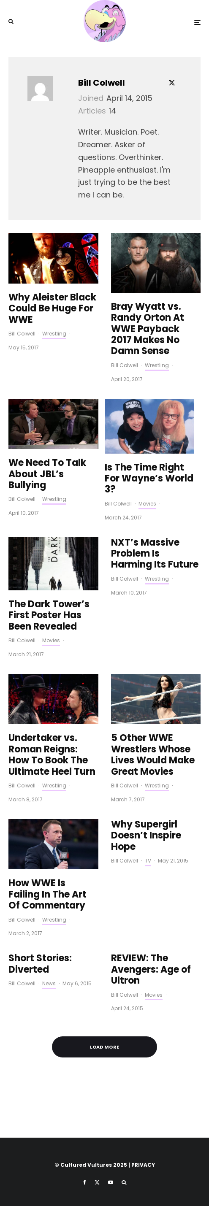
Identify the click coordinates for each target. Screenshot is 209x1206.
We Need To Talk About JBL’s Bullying (47, 474)
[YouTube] (110, 1182)
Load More (104, 1047)
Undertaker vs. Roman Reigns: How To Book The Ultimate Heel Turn (51, 755)
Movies (147, 503)
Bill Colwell (101, 83)
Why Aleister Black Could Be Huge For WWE (52, 308)
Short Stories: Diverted (40, 964)
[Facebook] (84, 1182)
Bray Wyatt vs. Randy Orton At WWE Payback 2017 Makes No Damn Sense (147, 329)
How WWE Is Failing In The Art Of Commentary (47, 894)
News (49, 983)
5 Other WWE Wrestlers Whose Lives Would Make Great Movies (153, 755)
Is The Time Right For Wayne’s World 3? (149, 478)
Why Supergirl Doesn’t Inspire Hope (146, 835)
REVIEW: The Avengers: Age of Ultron (151, 969)
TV (148, 860)
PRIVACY (143, 1164)
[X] (97, 1182)
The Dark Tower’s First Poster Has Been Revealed (49, 615)
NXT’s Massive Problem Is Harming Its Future (154, 554)
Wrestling (54, 333)
